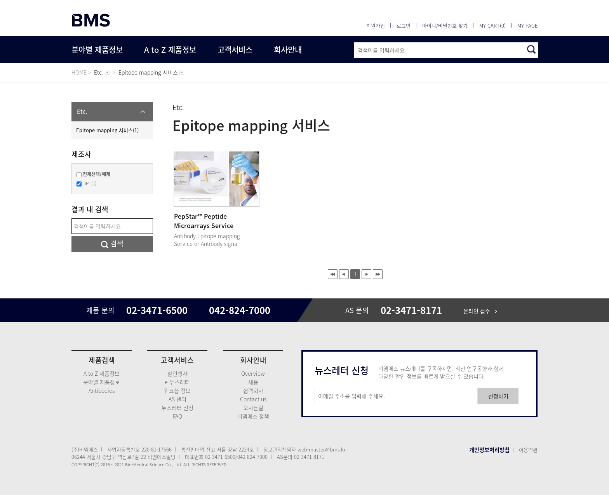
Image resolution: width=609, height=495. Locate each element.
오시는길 (253, 407)
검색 (112, 243)
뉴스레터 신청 (177, 407)
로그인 (404, 25)
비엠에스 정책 (253, 416)
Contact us (253, 399)
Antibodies (102, 390)
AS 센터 (177, 399)
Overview (253, 373)
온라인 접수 (480, 311)
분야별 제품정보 (97, 49)
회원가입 (375, 25)
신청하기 (498, 396)
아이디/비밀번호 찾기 (445, 25)
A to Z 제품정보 (170, 49)
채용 (253, 382)
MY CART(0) (492, 25)
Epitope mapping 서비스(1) (107, 130)
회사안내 (288, 49)
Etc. (82, 111)
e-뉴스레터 (177, 382)
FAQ (177, 416)
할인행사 (177, 373)
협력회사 (253, 390)
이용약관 (528, 449)
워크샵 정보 (177, 390)
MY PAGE (527, 25)
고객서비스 (235, 49)
